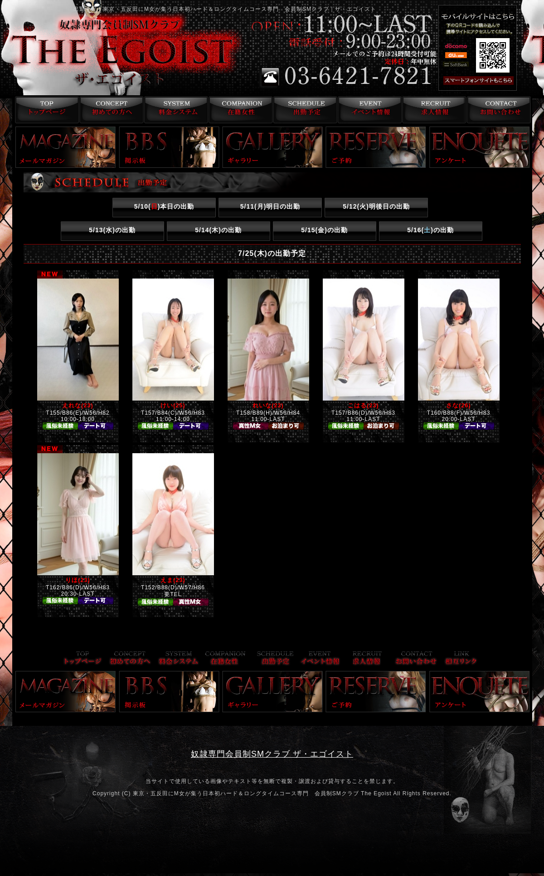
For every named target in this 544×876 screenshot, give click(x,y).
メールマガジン (65, 147)
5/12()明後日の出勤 (376, 206)
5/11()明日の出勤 (270, 206)
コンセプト (109, 109)
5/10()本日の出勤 (164, 206)
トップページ (44, 109)
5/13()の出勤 (112, 230)
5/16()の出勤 (430, 230)
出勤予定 (304, 109)
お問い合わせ (498, 109)
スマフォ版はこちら (490, 80)
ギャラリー (272, 147)
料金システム (174, 109)
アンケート (479, 147)
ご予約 (375, 147)
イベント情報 (368, 109)
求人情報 (433, 109)
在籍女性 (239, 109)
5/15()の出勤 (324, 230)
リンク (461, 658)
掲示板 (169, 147)
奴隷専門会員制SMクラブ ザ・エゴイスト (272, 754)
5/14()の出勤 (218, 230)
